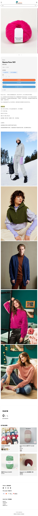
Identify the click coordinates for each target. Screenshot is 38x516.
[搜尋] (35, 5)
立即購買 (19, 80)
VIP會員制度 (5, 502)
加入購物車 (19, 82)
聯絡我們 (4, 501)
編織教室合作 (5, 505)
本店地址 (4, 504)
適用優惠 (4, 70)
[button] (1, 2)
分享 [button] (4, 89)
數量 (3, 74)
